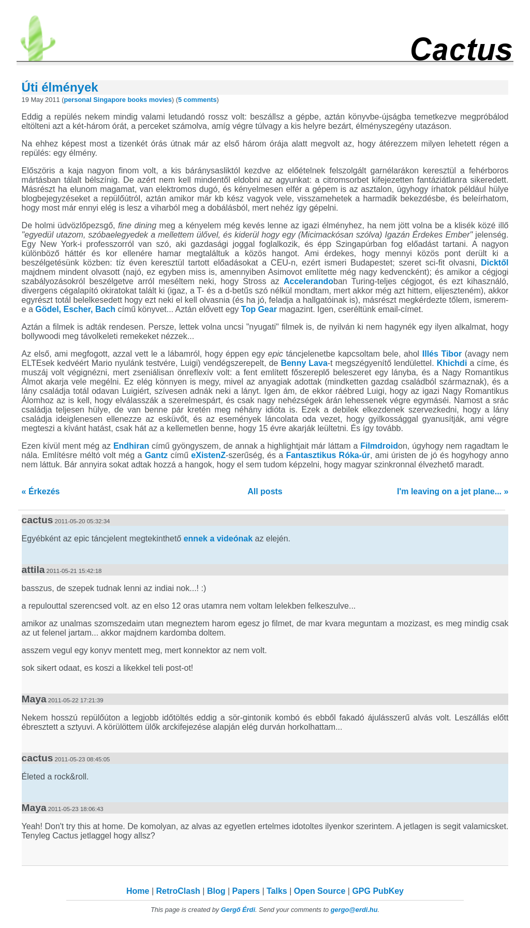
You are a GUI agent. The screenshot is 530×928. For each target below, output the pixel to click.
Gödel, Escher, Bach (75, 309)
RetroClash (178, 891)
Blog (216, 891)
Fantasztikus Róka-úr (328, 455)
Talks (277, 891)
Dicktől (494, 262)
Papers (246, 891)
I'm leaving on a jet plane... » (452, 491)
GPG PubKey (378, 891)
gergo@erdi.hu (354, 910)
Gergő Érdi (238, 910)
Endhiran (131, 445)
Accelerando (308, 281)
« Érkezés (41, 491)
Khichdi (452, 363)
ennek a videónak (218, 538)
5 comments (197, 100)
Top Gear (259, 309)
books (137, 100)
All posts (265, 491)
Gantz (156, 455)
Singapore (109, 100)
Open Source (320, 891)
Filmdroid (379, 445)
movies (160, 100)
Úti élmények (60, 87)
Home (137, 891)
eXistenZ (208, 455)
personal (77, 100)
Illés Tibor (442, 353)
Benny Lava (304, 363)
